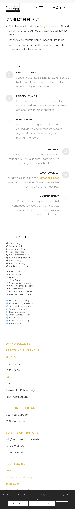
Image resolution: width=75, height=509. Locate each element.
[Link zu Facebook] (60, 7)
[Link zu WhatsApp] (57, 7)
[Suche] (35, 7)
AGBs (9, 470)
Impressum (12, 483)
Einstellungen (61, 504)
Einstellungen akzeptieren (17, 504)
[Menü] (40, 7)
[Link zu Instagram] (54, 7)
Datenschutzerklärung (19, 477)
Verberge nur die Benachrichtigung (42, 504)
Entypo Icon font (49, 26)
